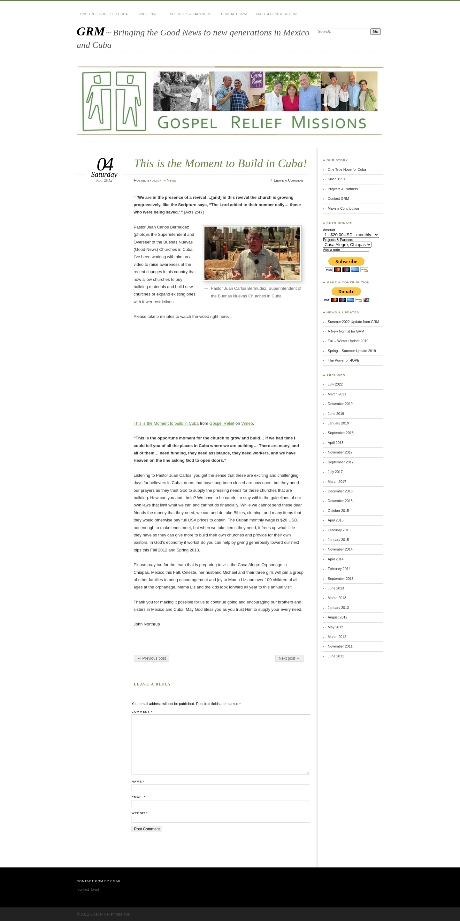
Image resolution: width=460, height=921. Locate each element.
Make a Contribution (276, 14)
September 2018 (341, 433)
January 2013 (338, 608)
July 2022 (335, 384)
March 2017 (337, 481)
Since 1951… (148, 14)
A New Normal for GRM (346, 331)
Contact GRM (234, 14)
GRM (91, 31)
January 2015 (338, 540)
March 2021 (337, 394)
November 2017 (340, 452)
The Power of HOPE (343, 360)
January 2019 (338, 423)
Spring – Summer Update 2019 (352, 351)
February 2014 (339, 569)
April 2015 (335, 520)
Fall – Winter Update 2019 (348, 341)
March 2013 (337, 598)
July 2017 (335, 472)
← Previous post (151, 658)
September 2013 (341, 578)
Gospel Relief (221, 423)
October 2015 (338, 511)
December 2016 (340, 491)
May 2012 (335, 627)
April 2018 (335, 443)
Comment (142, 711)
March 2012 (337, 637)
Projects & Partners (190, 14)
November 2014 (340, 549)
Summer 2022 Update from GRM (353, 322)
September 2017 (341, 462)
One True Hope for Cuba (104, 14)
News (171, 180)
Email (138, 797)
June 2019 (336, 414)
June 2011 (336, 656)
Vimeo (247, 423)
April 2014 (335, 559)
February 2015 (339, 530)
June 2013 (336, 588)
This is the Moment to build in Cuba (166, 423)
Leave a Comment (288, 180)
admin (157, 180)
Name (138, 781)
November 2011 (340, 646)
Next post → (289, 658)
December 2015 (340, 501)
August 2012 (337, 617)
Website (140, 813)
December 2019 (340, 404)
